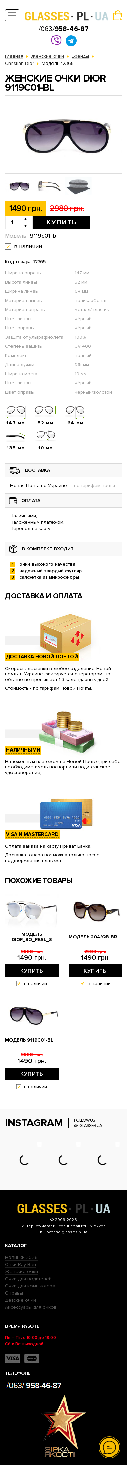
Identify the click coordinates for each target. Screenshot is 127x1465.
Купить (62, 222)
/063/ (64, 29)
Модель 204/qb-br (93, 937)
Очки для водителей (28, 1279)
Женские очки (21, 1271)
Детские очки (20, 1300)
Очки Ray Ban (20, 1264)
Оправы (14, 1293)
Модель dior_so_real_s (32, 937)
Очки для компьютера (30, 1286)
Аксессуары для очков (31, 1307)
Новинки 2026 (21, 1257)
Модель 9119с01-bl (29, 1040)
